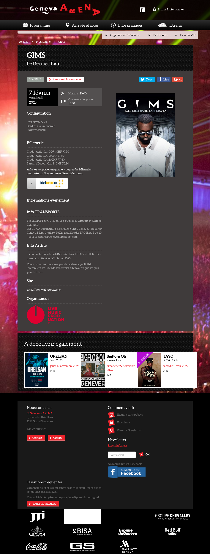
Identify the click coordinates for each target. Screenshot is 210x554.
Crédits (57, 437)
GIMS (61, 41)
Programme (40, 25)
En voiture (123, 422)
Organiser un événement (125, 35)
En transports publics (130, 414)
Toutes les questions (44, 503)
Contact (37, 437)
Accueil (23, 41)
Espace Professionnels (168, 9)
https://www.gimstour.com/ (44, 289)
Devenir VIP (187, 35)
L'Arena (175, 25)
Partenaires (160, 35)
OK (148, 454)
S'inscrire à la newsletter (67, 79)
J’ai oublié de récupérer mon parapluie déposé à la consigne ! (63, 497)
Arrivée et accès (85, 25)
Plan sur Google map (129, 430)
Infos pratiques (130, 25)
